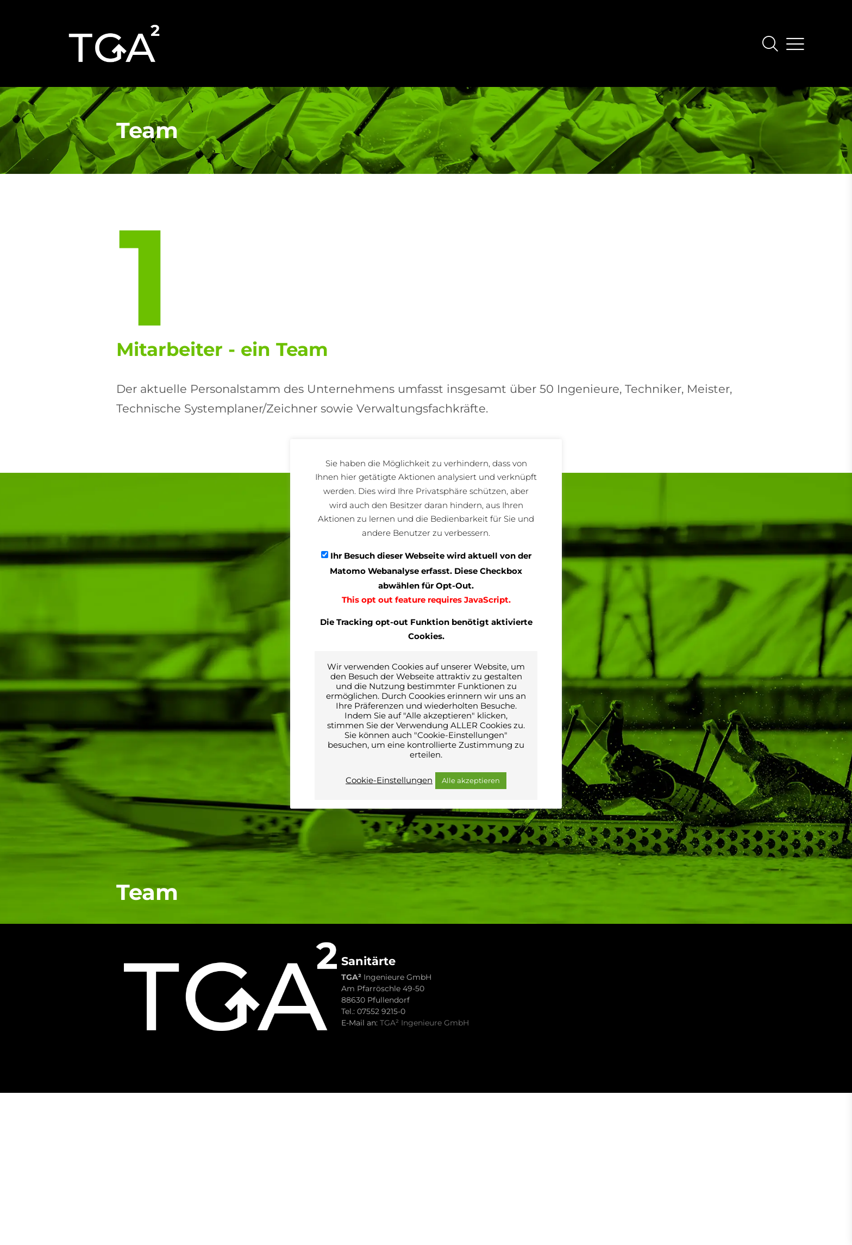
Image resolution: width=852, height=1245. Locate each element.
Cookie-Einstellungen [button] (389, 780)
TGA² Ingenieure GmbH (424, 1023)
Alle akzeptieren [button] (471, 780)
